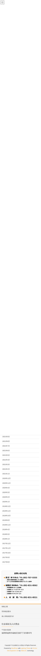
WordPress (14, 648)
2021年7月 (6, 446)
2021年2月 (6, 469)
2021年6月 (6, 450)
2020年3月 (6, 492)
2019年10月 (6, 515)
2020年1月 (6, 502)
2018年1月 (6, 539)
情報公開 (5, 606)
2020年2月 (6, 497)
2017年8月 (6, 562)
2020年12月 (6, 478)
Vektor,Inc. (24, 650)
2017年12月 (6, 543)
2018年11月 (6, 525)
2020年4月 (6, 488)
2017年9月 (6, 557)
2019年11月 (6, 511)
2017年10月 (6, 553)
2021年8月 (6, 441)
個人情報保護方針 (8, 616)
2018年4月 (6, 529)
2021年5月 (6, 455)
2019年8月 (6, 520)
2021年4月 (6, 460)
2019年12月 (6, 506)
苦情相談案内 (6, 611)
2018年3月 (6, 534)
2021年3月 (6, 464)
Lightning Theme (26, 648)
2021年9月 (6, 437)
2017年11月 (6, 548)
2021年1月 (6, 474)
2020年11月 (6, 483)
